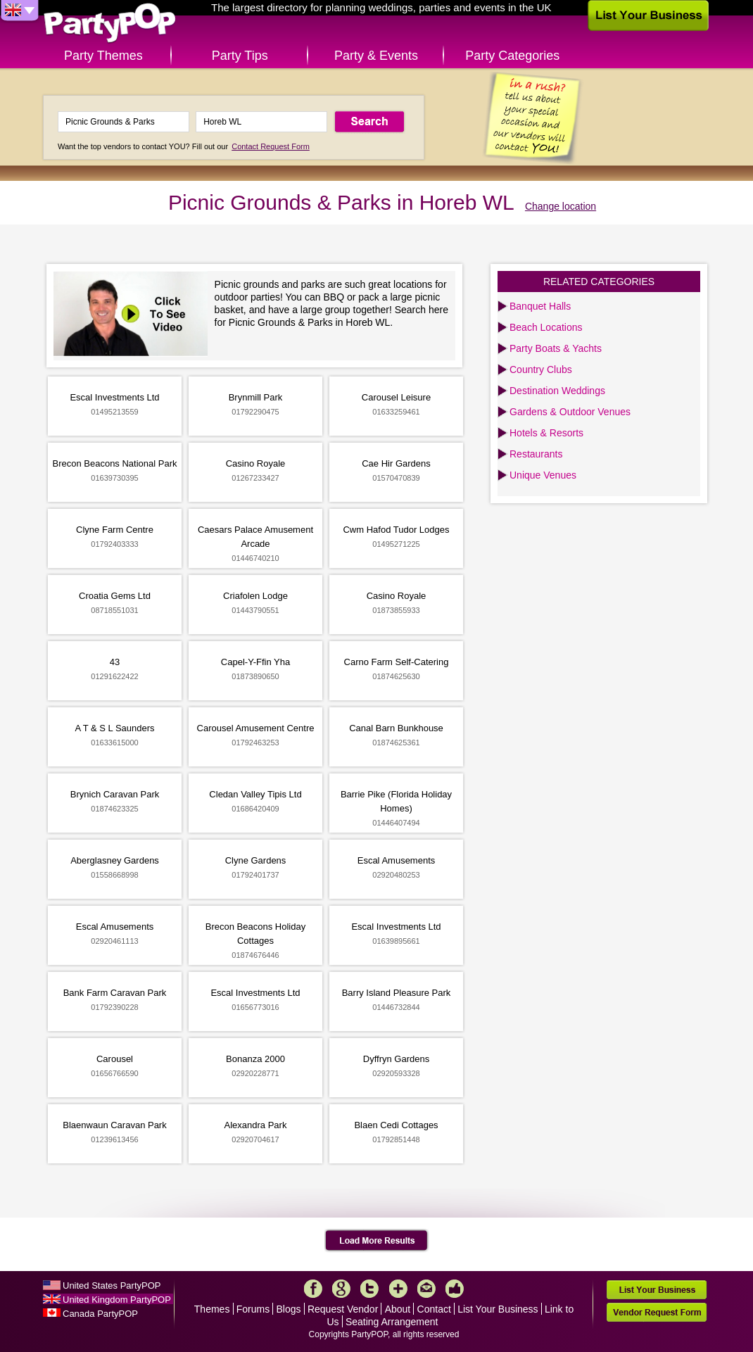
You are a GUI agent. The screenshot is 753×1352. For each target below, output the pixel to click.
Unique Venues (543, 475)
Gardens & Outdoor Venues (570, 411)
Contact (434, 1309)
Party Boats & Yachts (556, 348)
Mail (426, 1289)
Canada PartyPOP (100, 1313)
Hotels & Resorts (546, 432)
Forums (253, 1309)
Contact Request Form (271, 146)
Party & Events (376, 56)
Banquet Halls (540, 306)
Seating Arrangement (392, 1321)
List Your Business (497, 1309)
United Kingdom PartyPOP (117, 1299)
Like (454, 1289)
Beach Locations (546, 327)
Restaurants (536, 454)
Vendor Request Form (656, 1312)
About (398, 1309)
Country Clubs (541, 369)
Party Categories (512, 56)
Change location (560, 206)
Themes (212, 1309)
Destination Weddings (557, 390)
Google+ (341, 1289)
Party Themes (103, 56)
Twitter (369, 1289)
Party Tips (240, 56)
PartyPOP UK (110, 23)
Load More (376, 1241)
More (398, 1289)
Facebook (313, 1289)
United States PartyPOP (111, 1285)
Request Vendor (343, 1309)
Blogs (289, 1309)
